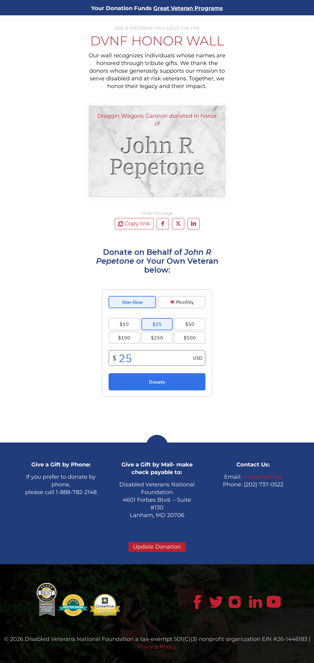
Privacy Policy (157, 646)
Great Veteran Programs (188, 8)
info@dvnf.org (262, 476)
